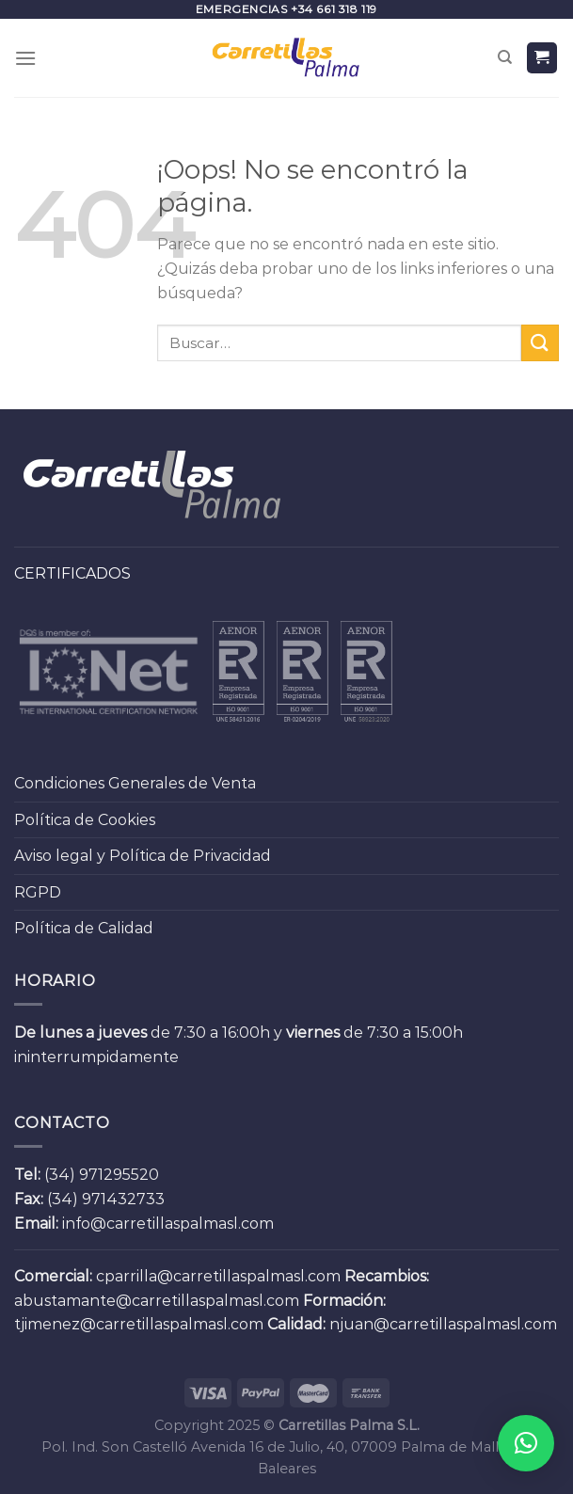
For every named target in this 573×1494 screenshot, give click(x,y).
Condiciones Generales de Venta (135, 783)
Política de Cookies (84, 820)
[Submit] (540, 343)
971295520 (119, 1175)
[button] (526, 1443)
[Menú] (25, 58)
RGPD (37, 892)
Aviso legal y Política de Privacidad (142, 856)
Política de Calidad (83, 928)
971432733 (123, 1199)
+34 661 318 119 (334, 9)
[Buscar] (505, 57)
